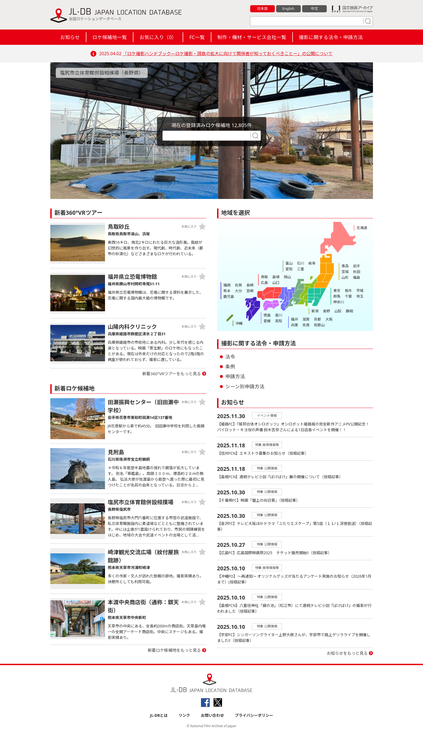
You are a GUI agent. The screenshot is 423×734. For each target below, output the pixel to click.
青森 (345, 265)
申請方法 (235, 376)
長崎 (249, 285)
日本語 (262, 8)
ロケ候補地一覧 (109, 37)
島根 (275, 276)
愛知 (289, 268)
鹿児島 (228, 296)
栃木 (348, 290)
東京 (336, 290)
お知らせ (70, 37)
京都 (317, 319)
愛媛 (267, 320)
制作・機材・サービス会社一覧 (251, 37)
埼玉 (359, 296)
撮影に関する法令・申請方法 (331, 37)
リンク (184, 715)
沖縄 (239, 323)
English (288, 8)
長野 (326, 311)
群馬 (336, 296)
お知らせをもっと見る (347, 653)
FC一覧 (197, 37)
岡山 (287, 276)
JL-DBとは (159, 715)
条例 (230, 366)
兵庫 (294, 324)
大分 (238, 290)
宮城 (345, 271)
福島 (356, 277)
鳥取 (264, 276)
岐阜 (312, 263)
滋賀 (306, 319)
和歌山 (319, 324)
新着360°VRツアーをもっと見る (171, 373)
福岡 (227, 285)
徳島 (267, 315)
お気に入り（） (158, 37)
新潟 (315, 311)
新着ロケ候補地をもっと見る (174, 650)
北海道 (362, 227)
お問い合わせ (212, 715)
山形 (345, 277)
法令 (230, 356)
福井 (294, 319)
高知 (278, 320)
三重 (300, 268)
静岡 (349, 311)
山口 (275, 282)
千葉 (348, 296)
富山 (289, 263)
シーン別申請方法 (244, 386)
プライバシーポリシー (254, 715)
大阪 (328, 319)
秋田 (356, 271)
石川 (300, 263)
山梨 (338, 311)
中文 (314, 8)
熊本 (227, 290)
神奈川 (338, 302)
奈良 (306, 324)
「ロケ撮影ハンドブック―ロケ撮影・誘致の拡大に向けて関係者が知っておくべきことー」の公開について (227, 54)
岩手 (356, 265)
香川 (278, 315)
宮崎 (249, 290)
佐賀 (238, 285)
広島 (264, 282)
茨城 (359, 290)
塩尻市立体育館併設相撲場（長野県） (102, 72)
